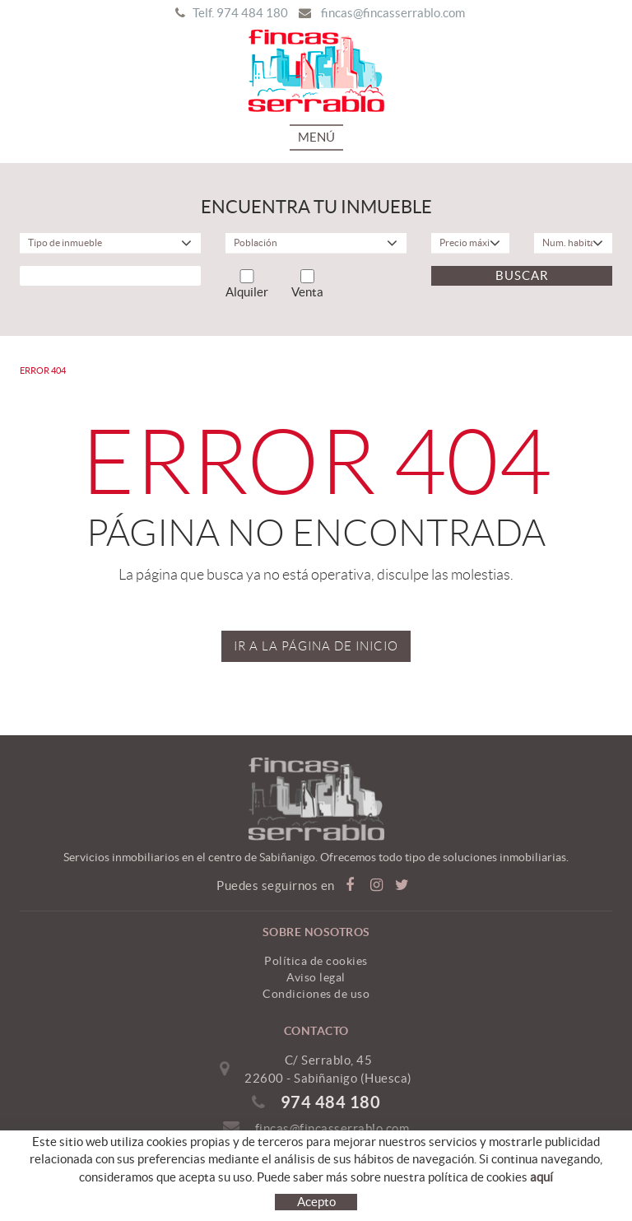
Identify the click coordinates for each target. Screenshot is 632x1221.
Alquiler (246, 284)
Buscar (522, 275)
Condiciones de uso (316, 993)
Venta (307, 284)
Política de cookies (316, 960)
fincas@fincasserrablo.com (393, 13)
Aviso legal (316, 977)
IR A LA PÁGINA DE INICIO (316, 646)
